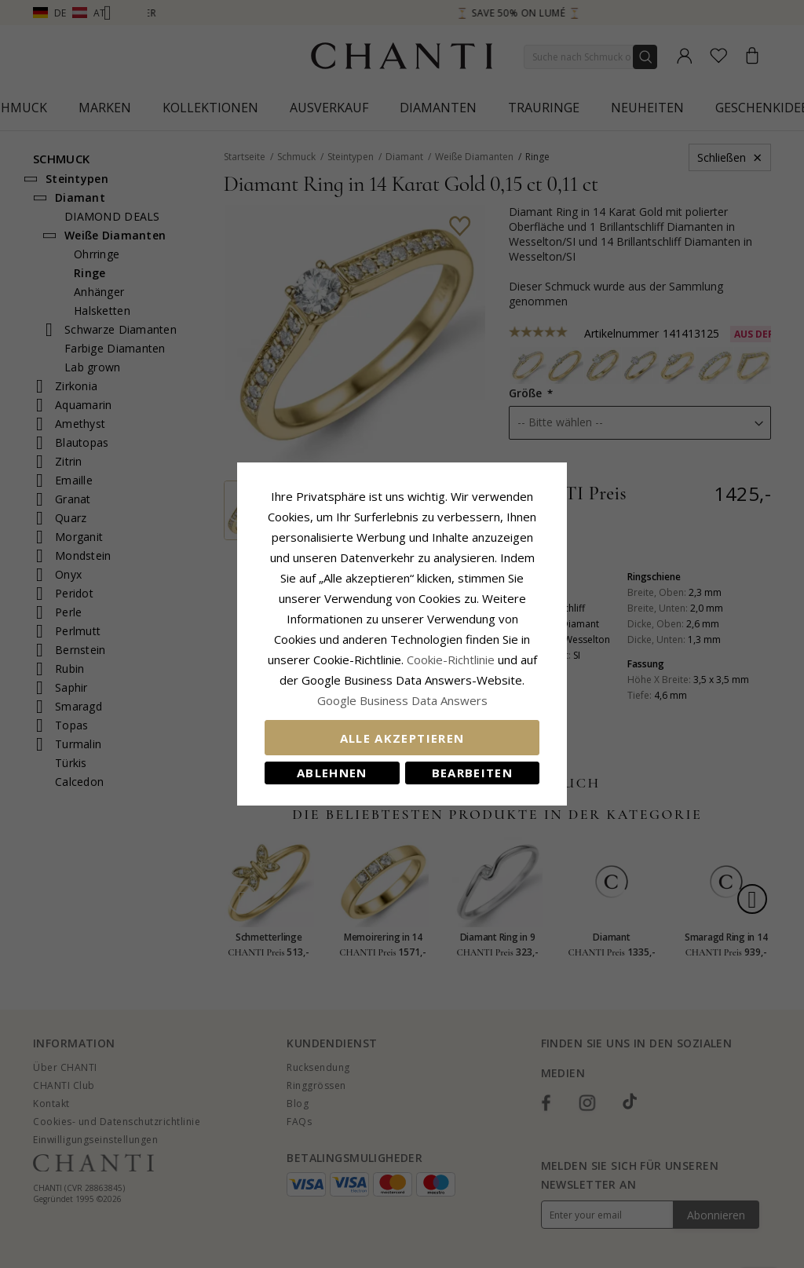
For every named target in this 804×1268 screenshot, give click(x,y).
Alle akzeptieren (402, 738)
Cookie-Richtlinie (451, 659)
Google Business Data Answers (402, 700)
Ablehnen (332, 772)
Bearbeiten (472, 772)
